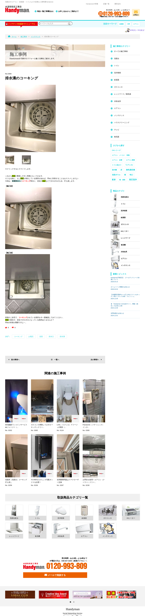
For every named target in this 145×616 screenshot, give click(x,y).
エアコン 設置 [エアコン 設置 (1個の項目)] (117, 160)
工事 (128, 24)
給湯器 (122, 24)
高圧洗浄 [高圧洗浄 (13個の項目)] (133, 179)
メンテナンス (119, 115)
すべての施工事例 (121, 51)
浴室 (41, 336)
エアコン (136, 24)
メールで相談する (55, 575)
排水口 (51, 336)
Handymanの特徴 (92, 4)
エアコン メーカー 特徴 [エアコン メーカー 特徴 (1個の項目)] (121, 155)
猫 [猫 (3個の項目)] (125, 175)
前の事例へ (14, 360)
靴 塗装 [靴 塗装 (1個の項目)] (122, 180)
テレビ (116, 130)
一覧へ (55, 360)
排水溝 (62, 336)
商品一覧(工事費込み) (45, 11)
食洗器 (116, 137)
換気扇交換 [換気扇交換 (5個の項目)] (130, 170)
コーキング (18, 336)
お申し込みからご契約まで (68, 11)
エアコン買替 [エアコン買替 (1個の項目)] (130, 160)
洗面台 (116, 58)
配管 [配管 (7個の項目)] (114, 180)
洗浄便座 (117, 73)
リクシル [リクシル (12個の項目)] (129, 165)
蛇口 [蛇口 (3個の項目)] (131, 175)
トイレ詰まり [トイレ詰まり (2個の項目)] (116, 165)
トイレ (116, 65)
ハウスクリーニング (121, 122)
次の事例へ (96, 360)
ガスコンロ (118, 87)
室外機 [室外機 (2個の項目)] (114, 170)
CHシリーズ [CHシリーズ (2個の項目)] (116, 150)
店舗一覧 (106, 4)
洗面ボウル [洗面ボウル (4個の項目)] (116, 175)
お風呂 (30, 336)
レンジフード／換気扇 (122, 94)
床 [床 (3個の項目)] (121, 170)
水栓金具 (117, 101)
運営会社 (117, 4)
